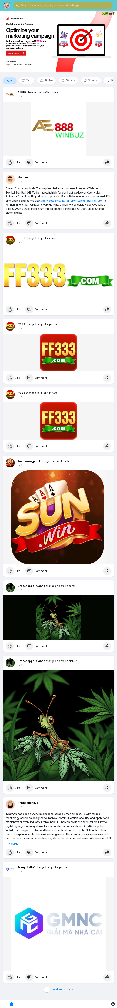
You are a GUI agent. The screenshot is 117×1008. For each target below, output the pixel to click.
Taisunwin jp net (29, 461)
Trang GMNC (26, 867)
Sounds (91, 80)
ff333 (21, 238)
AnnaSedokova (28, 802)
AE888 (22, 92)
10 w (20, 96)
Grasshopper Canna (31, 586)
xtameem (24, 177)
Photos (46, 80)
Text (26, 80)
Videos (68, 80)
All (9, 80)
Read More (12, 844)
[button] (63, 5)
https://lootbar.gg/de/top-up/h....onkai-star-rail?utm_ (71, 200)
